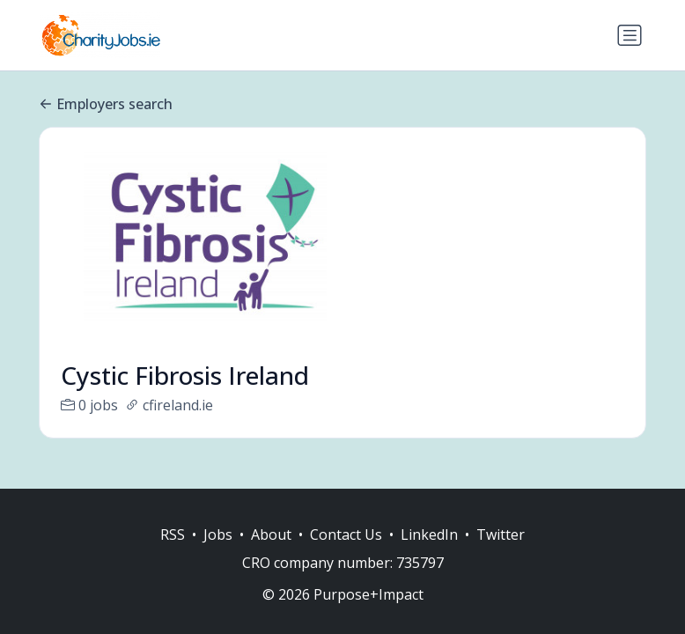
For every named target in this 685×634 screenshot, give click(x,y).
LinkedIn (429, 534)
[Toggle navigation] (629, 35)
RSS (172, 534)
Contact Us (346, 534)
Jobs (217, 534)
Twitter (500, 534)
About (271, 534)
